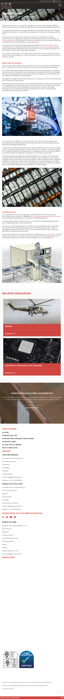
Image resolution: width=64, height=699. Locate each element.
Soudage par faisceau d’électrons (18, 438)
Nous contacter (9, 448)
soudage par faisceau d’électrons (45, 216)
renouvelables (48, 47)
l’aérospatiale (31, 42)
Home (4, 17)
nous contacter (49, 234)
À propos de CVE (9, 435)
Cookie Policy (14, 697)
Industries (19, 17)
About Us (11, 17)
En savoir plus (10, 373)
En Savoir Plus (10, 333)
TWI (16, 215)
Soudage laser (9, 442)
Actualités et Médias (12, 445)
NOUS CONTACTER (32, 408)
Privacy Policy (5, 697)
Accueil (5, 432)
